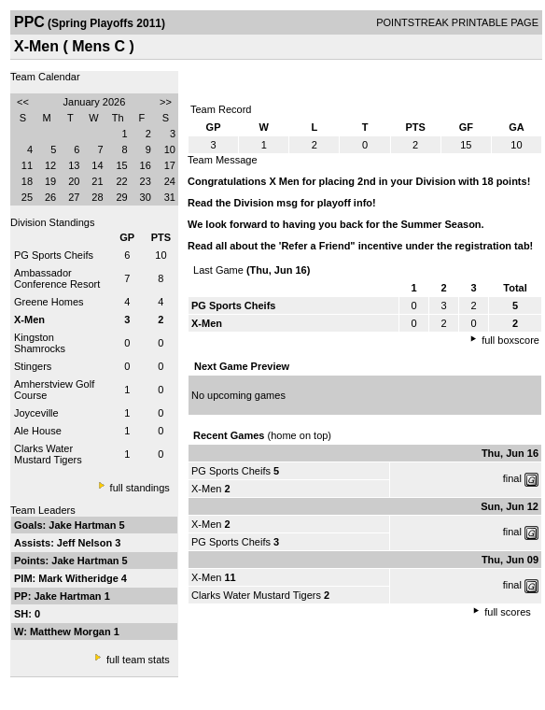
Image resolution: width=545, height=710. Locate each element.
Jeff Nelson (86, 542)
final (512, 478)
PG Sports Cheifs (53, 255)
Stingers (32, 366)
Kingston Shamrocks (39, 343)
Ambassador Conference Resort (57, 278)
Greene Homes (49, 301)
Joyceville (36, 413)
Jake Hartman (84, 525)
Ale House (38, 430)
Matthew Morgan (72, 631)
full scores (507, 612)
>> (166, 101)
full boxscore (510, 340)
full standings (140, 487)
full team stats (138, 659)
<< (23, 101)
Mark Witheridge (79, 578)
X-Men (206, 488)
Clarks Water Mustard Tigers (48, 454)
